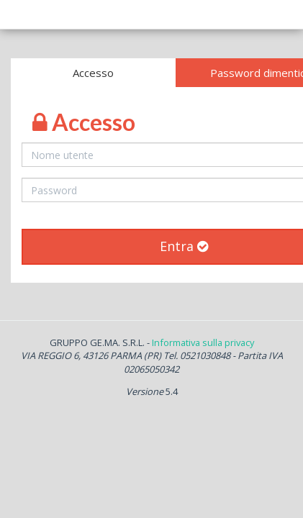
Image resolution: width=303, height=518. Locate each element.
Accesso (93, 72)
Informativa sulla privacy (203, 342)
